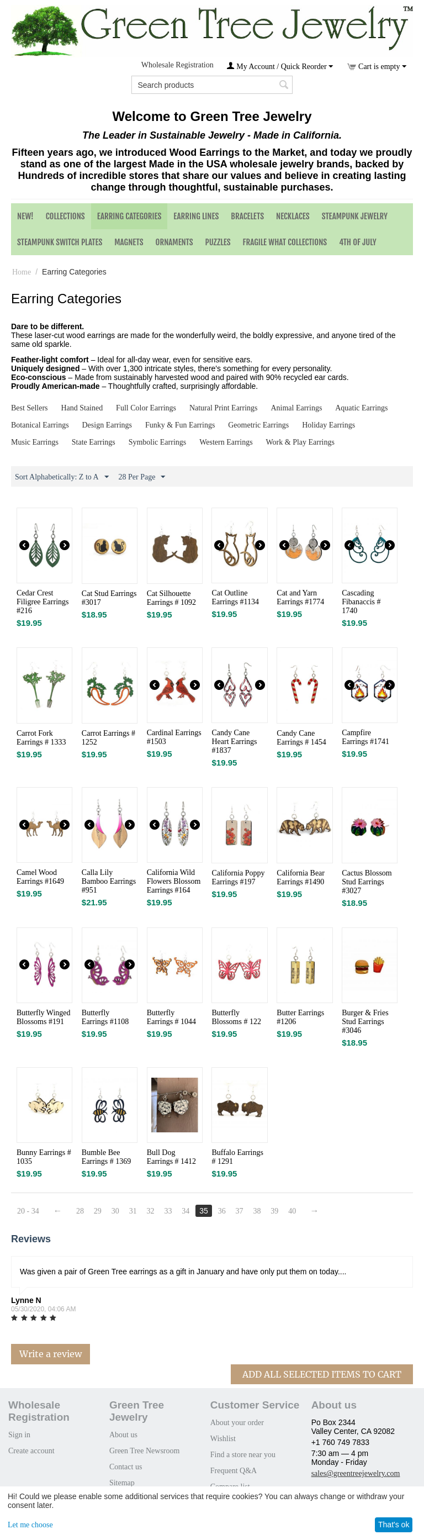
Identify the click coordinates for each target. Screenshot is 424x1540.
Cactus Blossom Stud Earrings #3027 (367, 882)
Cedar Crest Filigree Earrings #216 (42, 602)
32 (151, 1211)
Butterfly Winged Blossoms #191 (44, 1017)
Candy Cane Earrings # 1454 (301, 737)
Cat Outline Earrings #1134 (234, 597)
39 (274, 1211)
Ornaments (174, 242)
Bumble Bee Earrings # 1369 (106, 1156)
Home (21, 272)
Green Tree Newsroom (144, 1451)
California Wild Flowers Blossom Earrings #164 (174, 881)
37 (239, 1211)
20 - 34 (28, 1211)
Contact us (125, 1467)
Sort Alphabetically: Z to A (62, 477)
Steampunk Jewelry (355, 216)
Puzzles (218, 242)
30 (115, 1211)
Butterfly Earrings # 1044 (171, 1017)
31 (133, 1211)
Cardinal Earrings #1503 (174, 737)
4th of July (358, 242)
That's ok (393, 1524)
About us (123, 1435)
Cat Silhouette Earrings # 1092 (171, 597)
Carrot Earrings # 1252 (108, 737)
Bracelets (247, 216)
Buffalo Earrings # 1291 (237, 1156)
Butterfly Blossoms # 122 (236, 1017)
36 (222, 1211)
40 (292, 1211)
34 (185, 1211)
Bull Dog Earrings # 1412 (171, 1156)
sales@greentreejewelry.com (355, 1473)
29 (98, 1211)
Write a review (50, 1353)
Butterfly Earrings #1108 (105, 1017)
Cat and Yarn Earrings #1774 (300, 597)
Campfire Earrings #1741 (365, 737)
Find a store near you (242, 1455)
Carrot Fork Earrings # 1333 (41, 737)
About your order (237, 1422)
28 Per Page (142, 477)
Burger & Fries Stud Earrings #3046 (365, 1022)
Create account (31, 1451)
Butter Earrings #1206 (300, 1017)
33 (168, 1211)
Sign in (19, 1435)
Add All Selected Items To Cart (321, 1374)
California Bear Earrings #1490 (301, 877)
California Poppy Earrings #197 (237, 877)
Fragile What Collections (285, 242)
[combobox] (211, 85)
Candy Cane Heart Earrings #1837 (234, 742)
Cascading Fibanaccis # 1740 (361, 602)
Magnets (128, 242)
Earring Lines (196, 216)
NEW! (25, 216)
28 (80, 1211)
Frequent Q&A (233, 1471)
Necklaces (293, 216)
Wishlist (223, 1438)
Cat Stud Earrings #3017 (109, 597)
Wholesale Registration (177, 65)
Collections (65, 216)
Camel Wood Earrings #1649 (40, 876)
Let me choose (30, 1525)
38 (257, 1211)
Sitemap (122, 1483)
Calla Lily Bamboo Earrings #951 (109, 881)
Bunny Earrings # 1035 (44, 1156)
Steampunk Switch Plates (59, 242)
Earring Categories (129, 216)
